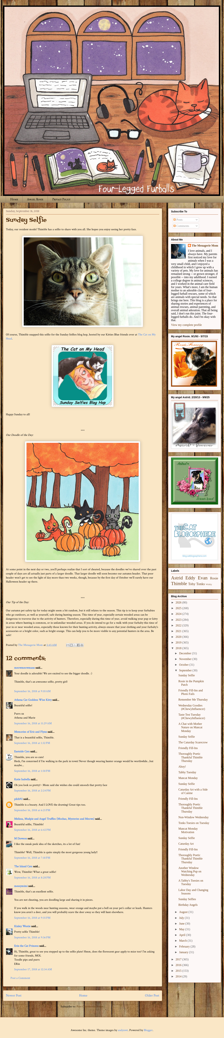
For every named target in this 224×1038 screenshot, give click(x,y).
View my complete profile (186, 324)
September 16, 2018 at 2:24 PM (32, 791)
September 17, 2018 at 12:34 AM (33, 969)
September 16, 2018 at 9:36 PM (32, 937)
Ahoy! (182, 766)
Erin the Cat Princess (26, 946)
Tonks (200, 584)
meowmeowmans (24, 668)
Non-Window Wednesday (193, 817)
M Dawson (20, 838)
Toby (191, 584)
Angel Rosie (35, 199)
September (185, 670)
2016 (179, 965)
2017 (179, 959)
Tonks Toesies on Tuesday (193, 822)
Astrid (177, 578)
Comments (181, 225)
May (182, 929)
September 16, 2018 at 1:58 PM (32, 771)
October (184, 664)
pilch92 (18, 799)
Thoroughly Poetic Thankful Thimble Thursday (190, 757)
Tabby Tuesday (187, 772)
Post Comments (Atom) (91, 1006)
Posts (178, 219)
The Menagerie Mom (205, 245)
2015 (179, 970)
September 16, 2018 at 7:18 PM (32, 858)
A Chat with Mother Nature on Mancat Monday (190, 727)
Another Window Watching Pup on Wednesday (189, 871)
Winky (209, 584)
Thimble (179, 583)
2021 (179, 631)
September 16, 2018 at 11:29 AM (33, 723)
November (185, 659)
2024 (179, 613)
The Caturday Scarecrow (193, 742)
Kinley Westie (22, 926)
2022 (179, 625)
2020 (179, 636)
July (182, 917)
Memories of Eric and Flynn (30, 732)
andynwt (123, 1030)
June (182, 923)
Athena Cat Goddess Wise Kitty (33, 700)
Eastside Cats (22, 751)
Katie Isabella (22, 779)
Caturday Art (186, 843)
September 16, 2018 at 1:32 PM (32, 743)
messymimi (21, 886)
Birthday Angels (188, 904)
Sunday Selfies (187, 899)
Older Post (152, 995)
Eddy (190, 578)
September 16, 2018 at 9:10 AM (32, 691)
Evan (203, 578)
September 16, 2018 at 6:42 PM (32, 830)
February (185, 946)
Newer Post (14, 995)
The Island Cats (23, 866)
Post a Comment (20, 978)
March (183, 940)
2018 (179, 648)
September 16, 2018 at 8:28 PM (32, 878)
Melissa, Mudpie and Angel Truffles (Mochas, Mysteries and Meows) (54, 819)
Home (14, 199)
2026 (179, 602)
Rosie (214, 578)
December (185, 653)
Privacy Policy (61, 199)
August (183, 912)
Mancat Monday (188, 778)
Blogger (148, 1030)
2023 (179, 619)
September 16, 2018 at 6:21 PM (32, 810)
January (184, 952)
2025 (179, 608)
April (182, 934)
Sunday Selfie (186, 675)
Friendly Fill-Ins (188, 748)
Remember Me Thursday (193, 699)
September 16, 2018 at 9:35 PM (32, 918)
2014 (179, 976)
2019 (179, 642)
